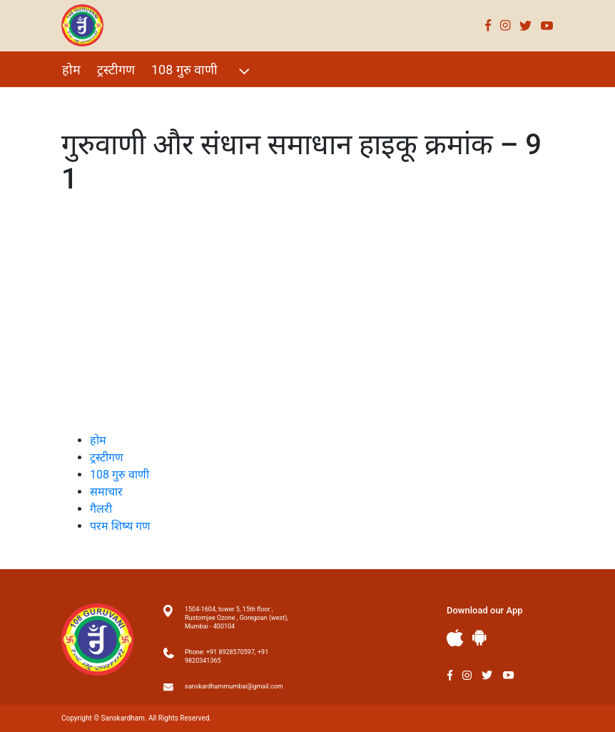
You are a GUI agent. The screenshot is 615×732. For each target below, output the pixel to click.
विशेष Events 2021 (112, 100)
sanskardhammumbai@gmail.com (234, 686)
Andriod (479, 637)
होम (71, 69)
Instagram (505, 25)
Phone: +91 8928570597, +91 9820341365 (226, 656)
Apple (455, 638)
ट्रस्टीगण (116, 69)
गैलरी (190, 100)
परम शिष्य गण (252, 100)
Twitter (525, 25)
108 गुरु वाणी (202, 71)
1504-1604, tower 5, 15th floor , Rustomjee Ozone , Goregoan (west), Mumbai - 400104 (236, 618)
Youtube (547, 25)
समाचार (106, 491)
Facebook (488, 25)
